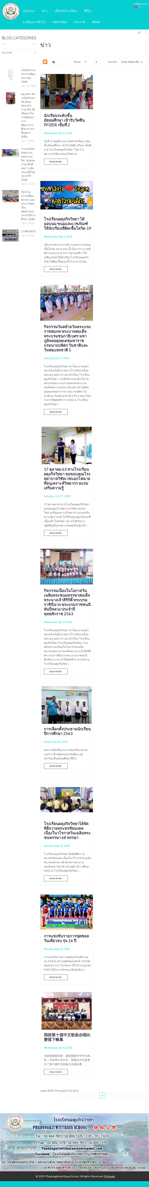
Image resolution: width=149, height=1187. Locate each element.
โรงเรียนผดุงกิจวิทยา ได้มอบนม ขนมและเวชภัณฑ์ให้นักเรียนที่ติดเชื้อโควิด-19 (121, 121)
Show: (77, 61)
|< (62, 689)
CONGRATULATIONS (35, 231)
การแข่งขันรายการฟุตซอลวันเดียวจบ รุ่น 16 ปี (121, 511)
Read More (56, 160)
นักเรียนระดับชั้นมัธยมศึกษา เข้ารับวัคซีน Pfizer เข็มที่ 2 (64, 119)
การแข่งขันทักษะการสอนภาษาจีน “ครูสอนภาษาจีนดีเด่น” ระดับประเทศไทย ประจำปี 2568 (28, 164)
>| (143, 689)
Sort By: (113, 61)
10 (129, 689)
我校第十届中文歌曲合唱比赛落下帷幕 (65, 627)
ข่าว (147, 32)
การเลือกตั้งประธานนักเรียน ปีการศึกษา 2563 (120, 374)
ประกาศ (19, 52)
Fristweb (109, 770)
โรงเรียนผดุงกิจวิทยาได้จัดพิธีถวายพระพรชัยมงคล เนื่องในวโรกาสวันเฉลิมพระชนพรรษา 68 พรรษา (66, 516)
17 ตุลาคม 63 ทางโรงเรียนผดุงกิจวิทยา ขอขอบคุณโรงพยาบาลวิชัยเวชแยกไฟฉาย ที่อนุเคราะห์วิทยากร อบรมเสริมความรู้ (121, 239)
